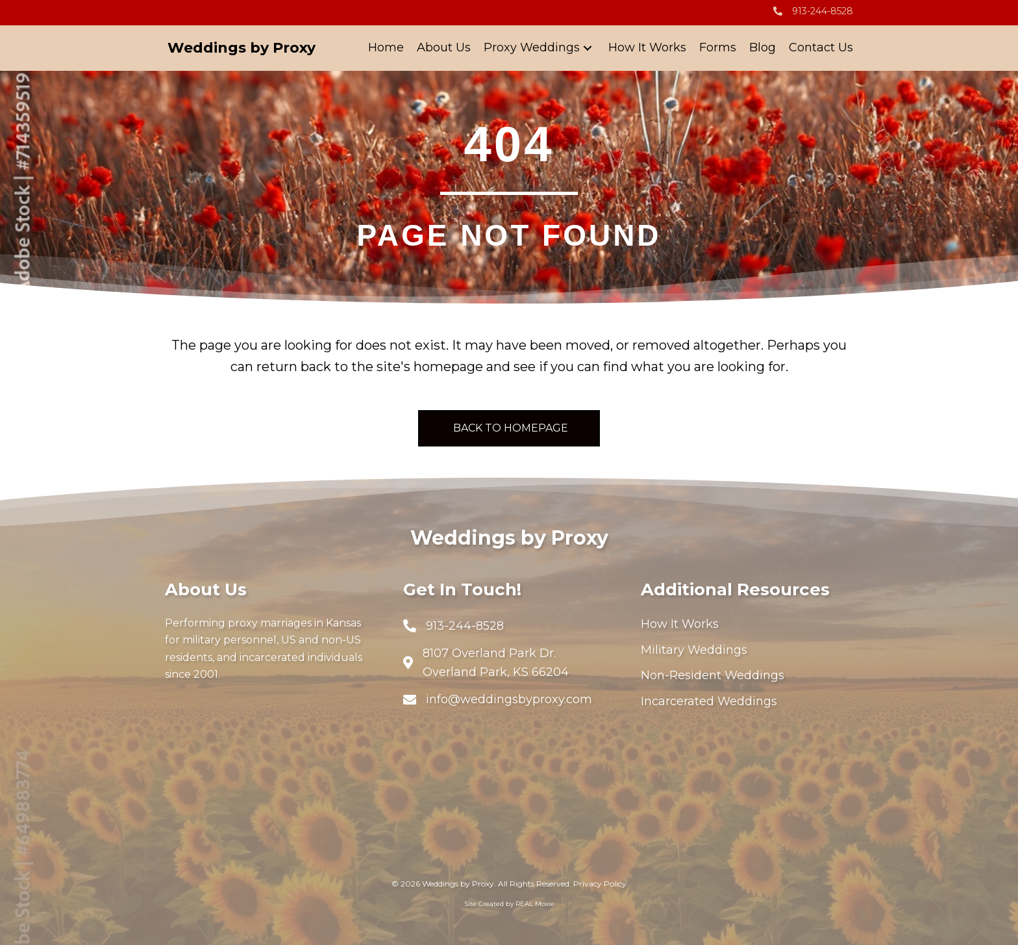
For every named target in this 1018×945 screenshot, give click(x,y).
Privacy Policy (600, 883)
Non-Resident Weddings (712, 675)
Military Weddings (694, 650)
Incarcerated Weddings (709, 701)
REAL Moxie (534, 904)
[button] (587, 48)
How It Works (680, 624)
